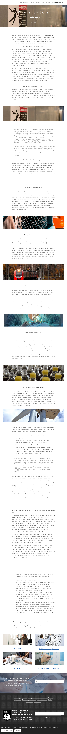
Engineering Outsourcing (29, 700)
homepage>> (17, 668)
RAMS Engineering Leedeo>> (49, 649)
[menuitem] (22, 2)
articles (22, 678)
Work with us (37, 702)
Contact (50, 700)
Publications (29, 702)
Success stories (42, 700)
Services (24, 698)
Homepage (17, 698)
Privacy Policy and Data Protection (38, 698)
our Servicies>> (17, 649)
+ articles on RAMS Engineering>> (49, 668)
